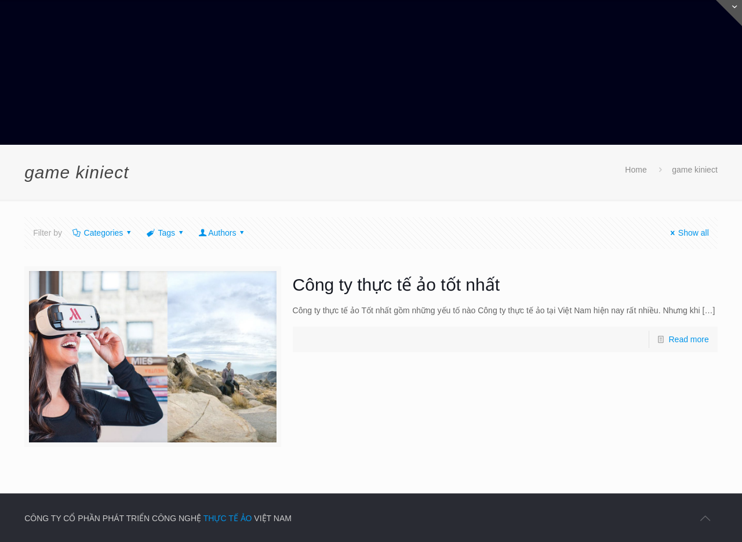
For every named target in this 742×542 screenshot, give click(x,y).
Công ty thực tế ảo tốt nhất (396, 284)
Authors (222, 232)
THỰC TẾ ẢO (227, 518)
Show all (688, 232)
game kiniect (695, 169)
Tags (166, 232)
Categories (102, 232)
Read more (689, 339)
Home (635, 169)
